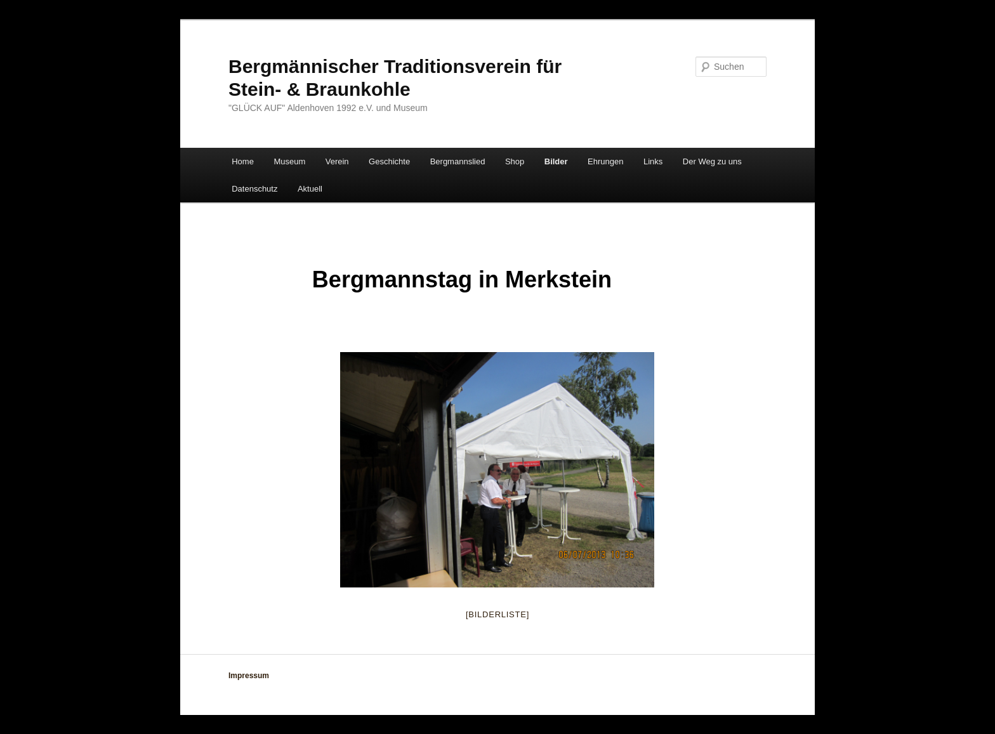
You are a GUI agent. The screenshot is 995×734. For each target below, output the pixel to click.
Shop (514, 161)
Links (652, 161)
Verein (337, 161)
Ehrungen (605, 161)
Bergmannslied (457, 161)
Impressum (248, 675)
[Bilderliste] (497, 614)
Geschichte (389, 161)
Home (243, 161)
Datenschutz (254, 188)
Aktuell (310, 188)
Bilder (556, 161)
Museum (289, 161)
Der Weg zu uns (712, 161)
